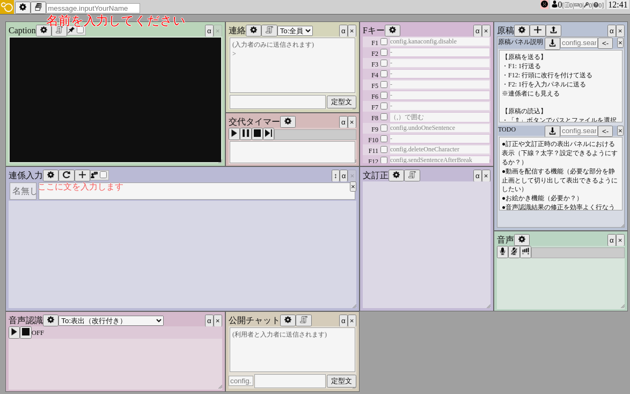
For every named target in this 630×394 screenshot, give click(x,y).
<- (605, 43)
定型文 (341, 102)
